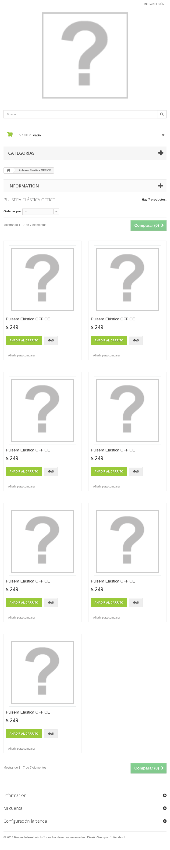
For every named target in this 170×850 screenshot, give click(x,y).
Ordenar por (12, 211)
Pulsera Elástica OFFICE (28, 319)
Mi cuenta (13, 808)
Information (23, 186)
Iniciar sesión (154, 4)
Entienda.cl (117, 837)
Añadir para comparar (21, 355)
